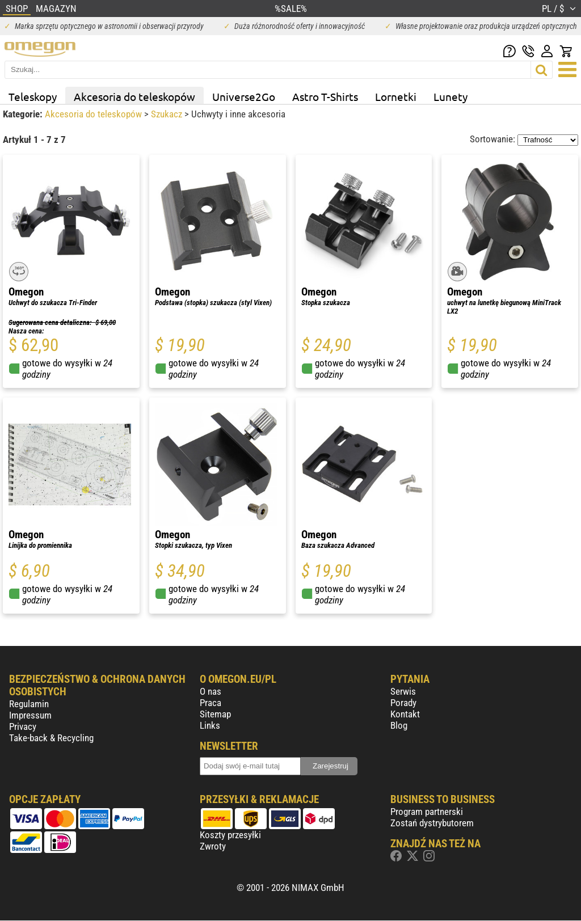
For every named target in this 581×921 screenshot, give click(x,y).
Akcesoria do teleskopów (134, 96)
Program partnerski (426, 811)
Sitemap (215, 714)
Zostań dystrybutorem (432, 823)
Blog (398, 725)
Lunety (450, 96)
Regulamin (29, 703)
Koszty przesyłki (230, 834)
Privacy (22, 726)
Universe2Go (243, 96)
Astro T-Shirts (325, 96)
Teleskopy (33, 96)
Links (210, 725)
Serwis (403, 691)
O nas (210, 691)
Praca (210, 702)
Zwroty (213, 846)
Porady (403, 702)
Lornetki (395, 96)
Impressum (30, 715)
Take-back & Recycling (51, 737)
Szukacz (167, 114)
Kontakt (405, 714)
